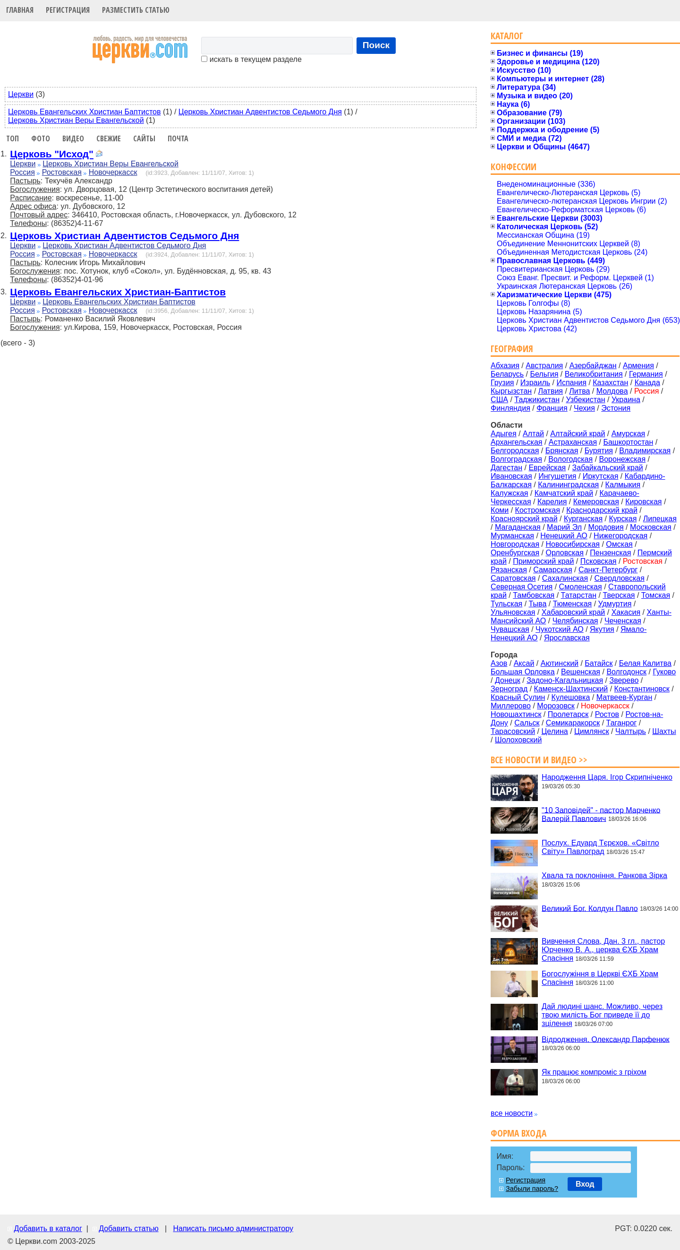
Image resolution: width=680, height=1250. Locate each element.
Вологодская (570, 459)
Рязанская (509, 570)
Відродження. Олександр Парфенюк (605, 1039)
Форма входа (518, 1133)
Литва (579, 391)
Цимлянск (591, 731)
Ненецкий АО (563, 536)
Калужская (509, 493)
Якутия (602, 629)
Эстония (615, 408)
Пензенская (610, 553)
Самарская (552, 570)
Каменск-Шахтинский (571, 689)
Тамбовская (533, 595)
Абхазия (505, 366)
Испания (571, 383)
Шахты (664, 731)
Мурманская (512, 536)
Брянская (561, 451)
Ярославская (567, 638)
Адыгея (504, 434)
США (499, 400)
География (512, 348)
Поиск (376, 45)
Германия (646, 374)
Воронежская (622, 459)
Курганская (583, 519)
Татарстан (578, 595)
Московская (651, 527)
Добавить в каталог (48, 1228)
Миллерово (511, 706)
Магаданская (518, 527)
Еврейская (547, 468)
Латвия (550, 391)
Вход (585, 1184)
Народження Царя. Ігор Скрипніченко (607, 777)
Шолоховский (518, 740)
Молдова (612, 391)
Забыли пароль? (532, 1188)
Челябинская (575, 621)
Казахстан (610, 383)
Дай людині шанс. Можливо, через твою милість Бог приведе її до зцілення (602, 1014)
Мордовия (605, 527)
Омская (619, 544)
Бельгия (544, 374)
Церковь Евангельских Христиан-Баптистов (118, 291)
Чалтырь (630, 731)
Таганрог (621, 723)
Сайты (144, 138)
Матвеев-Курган (624, 697)
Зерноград (509, 689)
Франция (552, 408)
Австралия (544, 366)
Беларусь (507, 374)
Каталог (507, 35)
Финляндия (510, 408)
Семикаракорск (573, 723)
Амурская (628, 434)
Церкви (21, 94)
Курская (623, 519)
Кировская (643, 502)
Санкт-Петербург (608, 570)
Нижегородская (620, 536)
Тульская (506, 604)
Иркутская (601, 476)
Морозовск (555, 706)
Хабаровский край (573, 612)
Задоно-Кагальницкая (565, 680)
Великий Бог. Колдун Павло (590, 908)
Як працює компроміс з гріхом (594, 1072)
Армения (638, 366)
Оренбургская (515, 553)
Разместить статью (136, 10)
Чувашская (510, 629)
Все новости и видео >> (539, 759)
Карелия (552, 502)
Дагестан (506, 468)
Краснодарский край (602, 510)
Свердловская (620, 578)
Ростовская (62, 172)
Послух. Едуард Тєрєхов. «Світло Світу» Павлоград (600, 847)
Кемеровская (596, 502)
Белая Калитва (645, 663)
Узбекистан (585, 400)
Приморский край (543, 561)
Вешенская (580, 672)
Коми (500, 510)
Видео (73, 138)
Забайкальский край (607, 468)
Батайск (598, 663)
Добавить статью (129, 1228)
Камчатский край (564, 493)
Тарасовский (513, 731)
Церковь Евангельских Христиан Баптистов (84, 112)
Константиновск (642, 689)
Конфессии (513, 166)
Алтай (533, 434)
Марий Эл (564, 527)
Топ (12, 138)
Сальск (526, 723)
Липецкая (660, 519)
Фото (40, 138)
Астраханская (573, 442)
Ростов (607, 714)
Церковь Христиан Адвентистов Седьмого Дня (260, 112)
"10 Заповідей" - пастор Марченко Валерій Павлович (601, 814)
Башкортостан (628, 442)
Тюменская (572, 604)
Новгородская (515, 544)
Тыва (538, 604)
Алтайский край (577, 434)
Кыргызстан (511, 391)
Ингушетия (557, 476)
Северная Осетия (521, 587)
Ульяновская (513, 612)
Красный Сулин (518, 697)
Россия (22, 172)
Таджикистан (537, 400)
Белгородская (515, 451)
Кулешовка (571, 697)
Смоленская (580, 587)
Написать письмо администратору (233, 1228)
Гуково (664, 672)
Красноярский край (524, 519)
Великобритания (594, 374)
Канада (647, 383)
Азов (499, 663)
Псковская (598, 561)
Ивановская (511, 476)
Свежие (108, 138)
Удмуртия (615, 604)
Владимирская (645, 451)
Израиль (535, 383)
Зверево (623, 680)
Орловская (564, 553)
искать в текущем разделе (251, 59)
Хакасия (626, 612)
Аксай (524, 663)
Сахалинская (565, 578)
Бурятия (599, 451)
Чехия (584, 408)
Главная (20, 10)
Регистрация (68, 10)
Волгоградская (516, 459)
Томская (655, 595)
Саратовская (513, 578)
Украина (626, 400)
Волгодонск (626, 672)
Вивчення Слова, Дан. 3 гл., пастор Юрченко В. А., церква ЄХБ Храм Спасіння (603, 949)
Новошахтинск (516, 714)
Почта (178, 138)
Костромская (537, 510)
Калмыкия (623, 485)
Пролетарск (568, 714)
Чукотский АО (560, 629)
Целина (554, 731)
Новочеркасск (113, 172)
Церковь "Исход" (52, 153)
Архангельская (516, 442)
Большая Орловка (523, 672)
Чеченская (622, 621)
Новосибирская (572, 544)
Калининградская (568, 485)
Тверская (619, 595)
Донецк (507, 680)
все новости (512, 1113)
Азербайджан (593, 366)
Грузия (502, 383)
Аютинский (559, 663)
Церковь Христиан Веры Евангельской (76, 120)
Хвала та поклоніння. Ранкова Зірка (604, 875)
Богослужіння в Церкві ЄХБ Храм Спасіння (600, 978)
